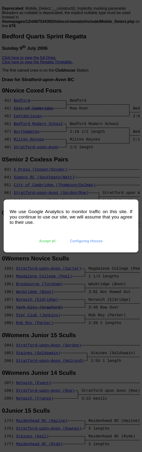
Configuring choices (86, 241)
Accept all (47, 241)
